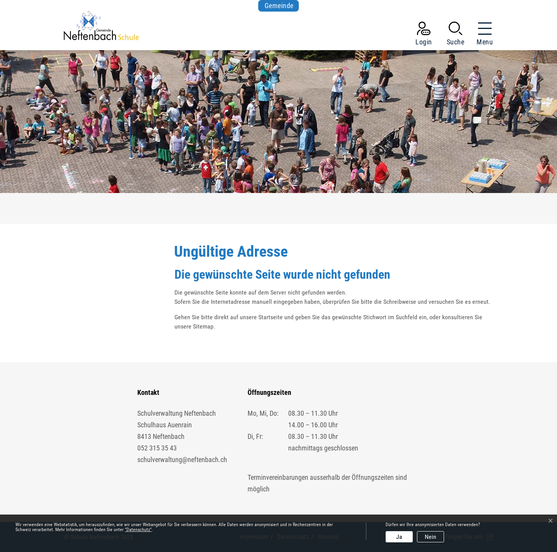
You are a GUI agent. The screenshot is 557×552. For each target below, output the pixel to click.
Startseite (270, 317)
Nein (430, 536)
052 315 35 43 (157, 448)
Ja (399, 536)
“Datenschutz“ (138, 529)
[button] (455, 35)
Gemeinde (279, 6)
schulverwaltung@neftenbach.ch (182, 459)
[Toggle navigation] (482, 35)
